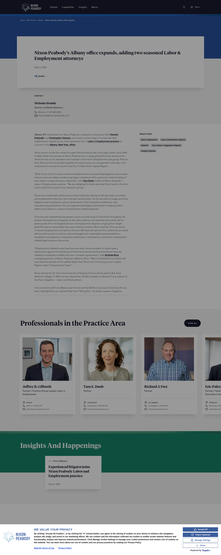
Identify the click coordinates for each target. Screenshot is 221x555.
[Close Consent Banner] (200, 545)
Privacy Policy (65, 548)
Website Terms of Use (44, 548)
